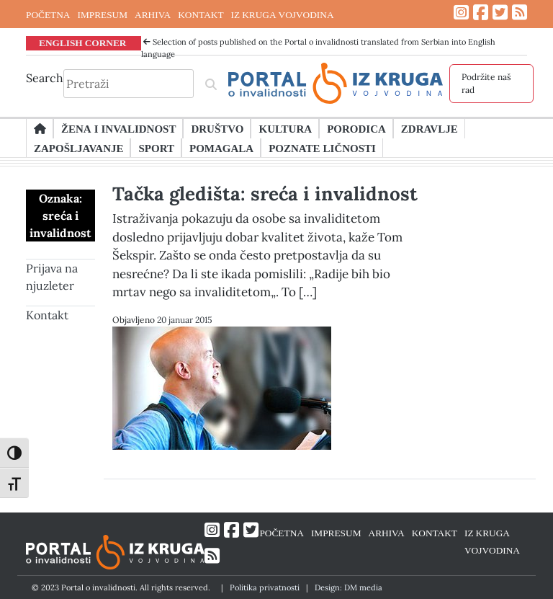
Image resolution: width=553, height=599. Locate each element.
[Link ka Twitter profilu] (500, 12)
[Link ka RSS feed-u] (519, 12)
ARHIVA (153, 14)
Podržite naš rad (486, 83)
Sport (156, 148)
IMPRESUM (102, 14)
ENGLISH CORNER (83, 42)
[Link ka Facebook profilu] (480, 12)
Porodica (356, 128)
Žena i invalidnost (118, 128)
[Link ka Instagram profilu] (461, 12)
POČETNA (48, 14)
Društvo (217, 128)
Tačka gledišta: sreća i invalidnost (265, 193)
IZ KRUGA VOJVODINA (282, 14)
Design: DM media (348, 587)
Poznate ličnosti (322, 148)
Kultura (285, 128)
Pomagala (221, 148)
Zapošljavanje (78, 148)
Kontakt (47, 315)
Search (44, 78)
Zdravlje (429, 128)
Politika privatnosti (265, 587)
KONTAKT (200, 14)
